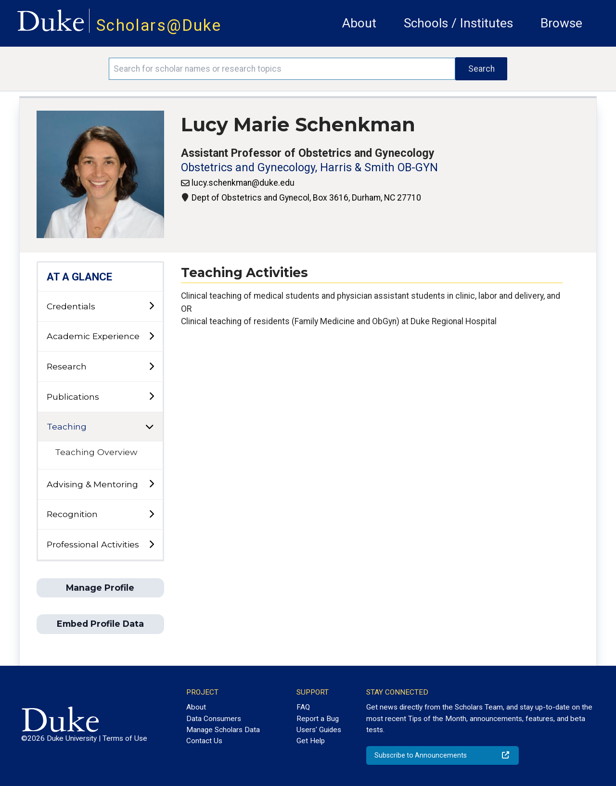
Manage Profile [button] (100, 588)
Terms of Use (125, 738)
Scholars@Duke (158, 25)
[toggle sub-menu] (151, 306)
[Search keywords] (282, 69)
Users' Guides (318, 729)
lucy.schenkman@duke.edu (243, 183)
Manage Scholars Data (223, 729)
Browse (561, 23)
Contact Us (204, 740)
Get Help (310, 740)
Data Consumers (213, 718)
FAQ (303, 707)
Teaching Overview (96, 452)
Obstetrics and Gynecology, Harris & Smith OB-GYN (309, 167)
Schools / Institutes (458, 23)
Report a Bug (317, 718)
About (359, 23)
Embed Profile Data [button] (100, 624)
